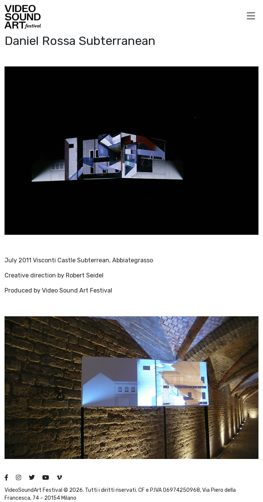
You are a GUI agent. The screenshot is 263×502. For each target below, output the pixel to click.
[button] (251, 17)
